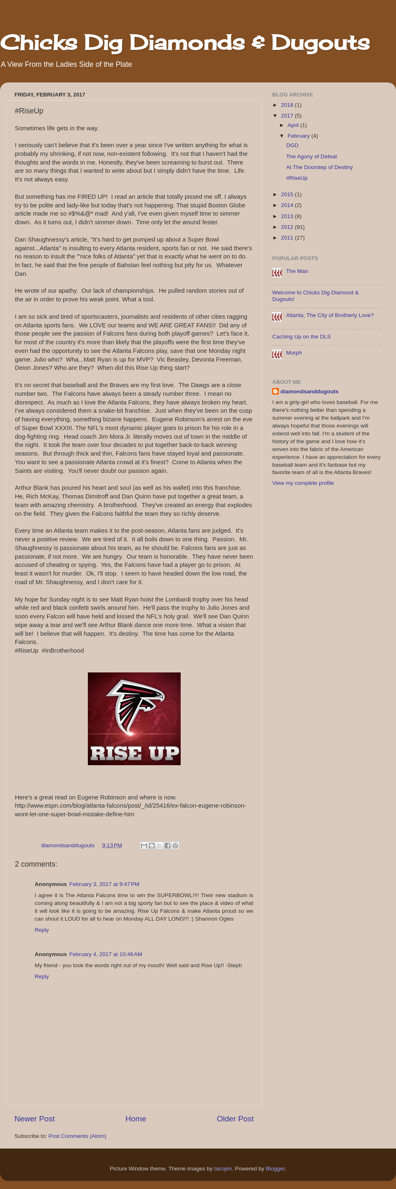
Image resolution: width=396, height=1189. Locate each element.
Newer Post (34, 1118)
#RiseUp (297, 178)
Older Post (235, 1118)
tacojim (223, 1169)
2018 (288, 105)
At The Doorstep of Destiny (319, 167)
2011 (288, 238)
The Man (297, 271)
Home (135, 1118)
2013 (288, 216)
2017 (288, 116)
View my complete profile (303, 483)
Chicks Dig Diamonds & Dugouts (185, 42)
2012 (288, 227)
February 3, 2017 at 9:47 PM (104, 884)
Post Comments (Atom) (77, 1136)
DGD (292, 145)
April (294, 125)
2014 (288, 205)
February (299, 136)
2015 (288, 194)
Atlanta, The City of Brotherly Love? (330, 315)
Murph (294, 353)
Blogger (275, 1169)
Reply (42, 930)
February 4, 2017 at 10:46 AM (105, 954)
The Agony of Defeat (311, 156)
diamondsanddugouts (309, 391)
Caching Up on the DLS (301, 337)
